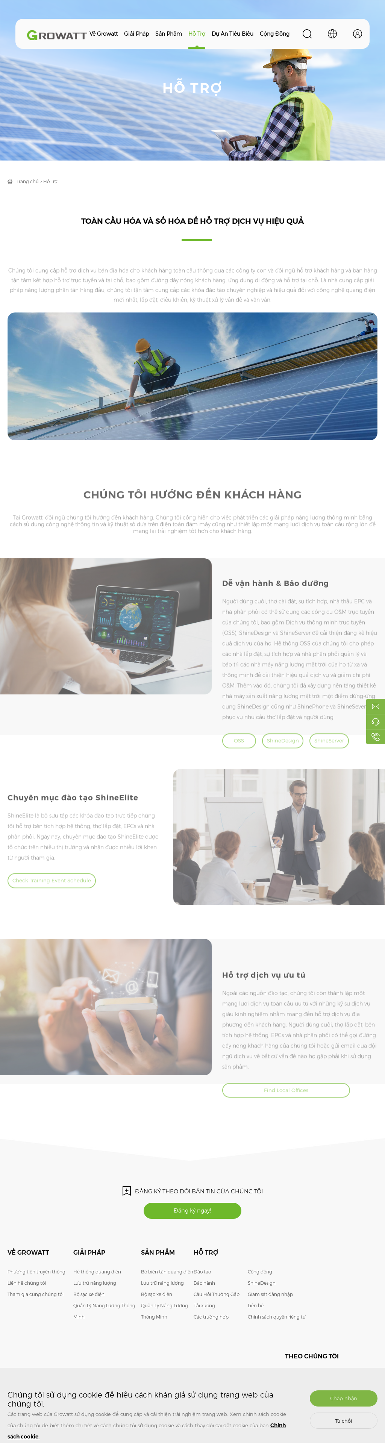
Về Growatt (103, 33)
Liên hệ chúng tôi (27, 1292)
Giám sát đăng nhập (270, 1303)
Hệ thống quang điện (97, 1281)
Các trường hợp (211, 1326)
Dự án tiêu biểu (232, 33)
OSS (240, 759)
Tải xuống (204, 1314)
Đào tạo (202, 1281)
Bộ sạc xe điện (89, 1303)
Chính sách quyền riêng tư (277, 1326)
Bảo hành (204, 1292)
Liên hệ (256, 1314)
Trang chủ (28, 181)
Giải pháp (136, 33)
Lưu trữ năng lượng (94, 1292)
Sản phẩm (168, 33)
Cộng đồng (275, 33)
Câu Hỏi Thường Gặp (216, 1303)
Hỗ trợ (196, 33)
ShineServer (336, 759)
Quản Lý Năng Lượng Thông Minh (104, 1320)
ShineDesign (288, 759)
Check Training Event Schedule (75, 901)
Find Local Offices (274, 1113)
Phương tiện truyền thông (36, 1281)
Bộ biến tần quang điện (167, 1281)
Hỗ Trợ (50, 181)
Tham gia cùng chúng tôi (36, 1303)
